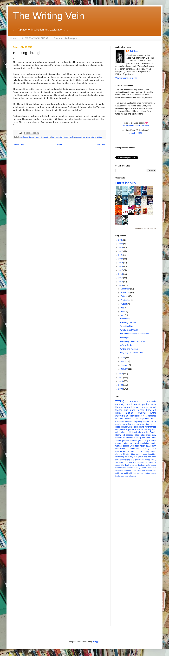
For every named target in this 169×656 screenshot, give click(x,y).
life (142, 429)
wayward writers (89, 137)
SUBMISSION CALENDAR (35, 38)
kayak (134, 432)
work (153, 404)
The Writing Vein (48, 15)
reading (135, 424)
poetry (145, 404)
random (118, 443)
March (124, 361)
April (123, 357)
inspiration (144, 418)
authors (118, 438)
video (128, 424)
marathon (146, 438)
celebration (120, 432)
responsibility (120, 468)
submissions (135, 416)
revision (145, 432)
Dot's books (125, 183)
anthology (140, 473)
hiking (139, 470)
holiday (146, 449)
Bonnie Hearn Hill (35, 137)
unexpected (120, 451)
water (153, 413)
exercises (119, 421)
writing (99, 137)
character (119, 418)
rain (146, 462)
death (127, 465)
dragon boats (138, 427)
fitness (153, 427)
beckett (133, 476)
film (138, 429)
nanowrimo (134, 401)
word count (133, 404)
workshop (152, 416)
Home (13, 38)
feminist (153, 473)
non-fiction (144, 443)
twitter (147, 473)
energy (147, 459)
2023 (120, 247)
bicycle (124, 470)
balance (128, 421)
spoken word (128, 446)
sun (116, 462)
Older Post (100, 145)
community (150, 401)
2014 (120, 282)
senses (130, 468)
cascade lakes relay (135, 435)
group (140, 457)
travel (136, 407)
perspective (139, 462)
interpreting (137, 421)
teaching (147, 429)
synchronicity (147, 470)
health (128, 432)
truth (135, 457)
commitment (120, 449)
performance (122, 415)
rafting (153, 459)
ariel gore (24, 137)
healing (137, 438)
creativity (46, 137)
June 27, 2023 (136, 133)
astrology (152, 462)
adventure (128, 443)
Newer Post (19, 145)
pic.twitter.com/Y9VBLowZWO (136, 125)
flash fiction (140, 446)
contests (133, 440)
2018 (120, 266)
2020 (120, 259)
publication (120, 424)
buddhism (152, 454)
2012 (120, 374)
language (147, 457)
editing (129, 413)
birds (129, 470)
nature (146, 421)
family (146, 451)
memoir (79, 137)
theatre (119, 407)
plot (139, 432)
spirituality (129, 457)
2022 (120, 251)
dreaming (133, 465)
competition (120, 429)
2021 (120, 255)
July (123, 308)
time (148, 424)
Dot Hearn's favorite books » (145, 228)
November (125, 292)
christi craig (146, 468)
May (123, 315)
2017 (120, 270)
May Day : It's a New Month (132, 353)
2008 (120, 389)
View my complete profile (126, 78)
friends (118, 410)
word (142, 424)
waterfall (128, 476)
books (153, 424)
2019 (120, 263)
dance (153, 418)
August (124, 304)
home (153, 440)
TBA (148, 446)
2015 (120, 278)
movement (130, 462)
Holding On (125, 338)
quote (153, 443)
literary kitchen (69, 137)
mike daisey (151, 465)
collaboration (126, 427)
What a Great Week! (129, 330)
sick (154, 449)
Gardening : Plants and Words (133, 341)
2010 (120, 381)
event (136, 443)
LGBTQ (137, 468)
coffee (134, 470)
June (123, 311)
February (125, 365)
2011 (120, 377)
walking (142, 413)
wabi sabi (128, 473)
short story (151, 435)
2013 (120, 285)
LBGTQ (122, 462)
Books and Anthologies (65, 38)
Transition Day (126, 326)
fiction (144, 416)
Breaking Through (128, 322)
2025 (120, 240)
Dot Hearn (134, 51)
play (132, 459)
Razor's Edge (143, 410)
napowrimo (128, 438)
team (145, 454)
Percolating (125, 319)
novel (153, 407)
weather (118, 446)
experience (131, 429)
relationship (119, 457)
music (118, 413)
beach (135, 418)
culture (139, 451)
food (154, 429)
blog (133, 454)
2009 (120, 385)
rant (154, 468)
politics (153, 421)
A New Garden (126, 345)
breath (153, 446)
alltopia (118, 470)
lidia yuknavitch (57, 137)
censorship (119, 465)
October (124, 296)
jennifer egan (119, 476)
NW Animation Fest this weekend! (134, 334)
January (124, 369)
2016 (120, 274)
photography (125, 459)
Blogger (96, 641)
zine (134, 473)
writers (128, 418)
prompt (128, 407)
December (125, 289)
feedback (141, 465)
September (126, 300)
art (154, 410)
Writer (147, 427)
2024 (120, 244)
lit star (126, 454)
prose (137, 459)
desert (138, 454)
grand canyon (144, 440)
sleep (117, 427)
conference (134, 449)
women (131, 451)
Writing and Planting (129, 349)
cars (142, 459)
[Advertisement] (135, 605)
